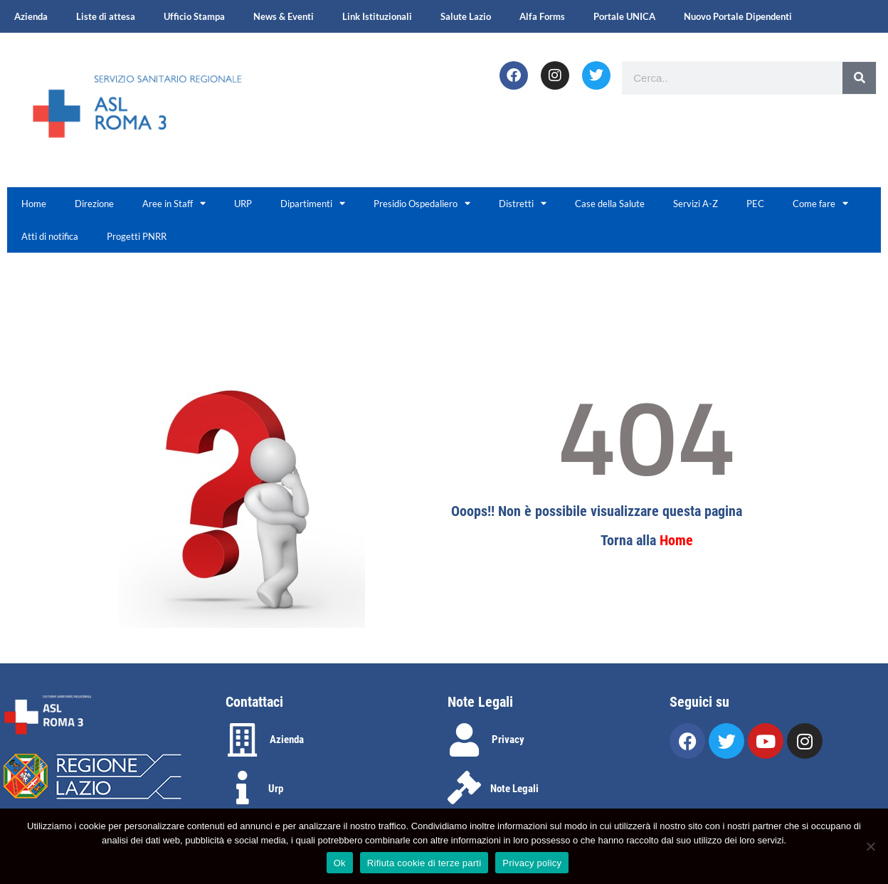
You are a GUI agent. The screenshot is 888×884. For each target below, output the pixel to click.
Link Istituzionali (377, 16)
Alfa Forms (542, 16)
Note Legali (514, 788)
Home (33, 203)
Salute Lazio (465, 16)
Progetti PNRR (136, 236)
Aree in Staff (174, 203)
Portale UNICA (624, 16)
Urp (275, 788)
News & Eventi (283, 16)
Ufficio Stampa (194, 16)
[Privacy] (464, 740)
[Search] (859, 78)
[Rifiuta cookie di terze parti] (870, 846)
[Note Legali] (464, 787)
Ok (340, 863)
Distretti (522, 203)
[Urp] (242, 787)
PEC (755, 203)
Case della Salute (610, 203)
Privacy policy (531, 863)
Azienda (31, 16)
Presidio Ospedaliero (422, 203)
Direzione (94, 203)
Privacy (508, 739)
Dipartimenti (312, 203)
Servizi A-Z (695, 203)
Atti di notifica (49, 236)
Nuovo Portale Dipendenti (738, 16)
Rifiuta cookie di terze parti (424, 863)
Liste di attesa (105, 16)
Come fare (820, 203)
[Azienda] (242, 740)
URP (243, 203)
